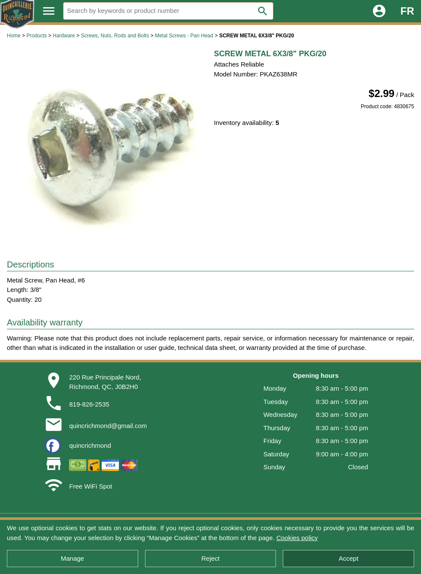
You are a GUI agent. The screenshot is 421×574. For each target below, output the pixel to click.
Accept (348, 558)
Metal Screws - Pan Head (184, 36)
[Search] (168, 11)
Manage (72, 558)
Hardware (64, 36)
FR (407, 11)
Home (14, 36)
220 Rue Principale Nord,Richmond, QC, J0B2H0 (105, 382)
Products (37, 36)
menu (48, 10)
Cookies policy (297, 537)
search (263, 11)
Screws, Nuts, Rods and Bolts (115, 36)
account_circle (379, 10)
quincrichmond (90, 445)
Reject (210, 558)
